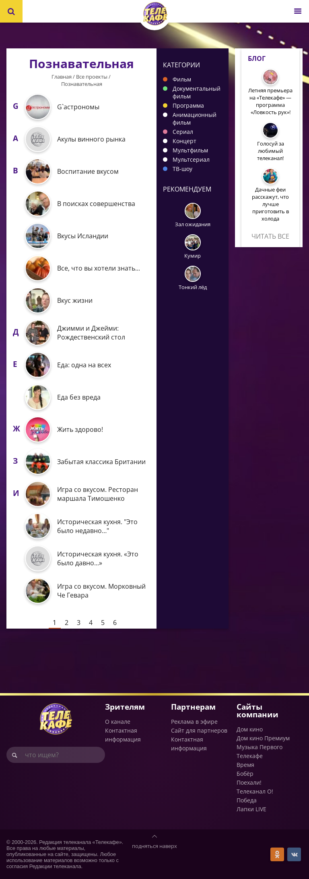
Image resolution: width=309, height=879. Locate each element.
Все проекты (91, 76)
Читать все (270, 236)
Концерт (184, 141)
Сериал (183, 131)
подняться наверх (154, 846)
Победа (247, 800)
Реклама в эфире (194, 721)
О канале (117, 721)
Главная (62, 76)
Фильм (182, 79)
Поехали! (249, 782)
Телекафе (250, 756)
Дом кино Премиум (263, 738)
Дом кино (250, 729)
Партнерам (193, 706)
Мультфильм (190, 150)
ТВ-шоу (182, 169)
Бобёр (245, 773)
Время (245, 765)
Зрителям (125, 706)
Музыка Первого (259, 747)
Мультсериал (191, 159)
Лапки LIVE (251, 809)
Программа (188, 105)
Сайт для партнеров (199, 730)
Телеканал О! (255, 791)
